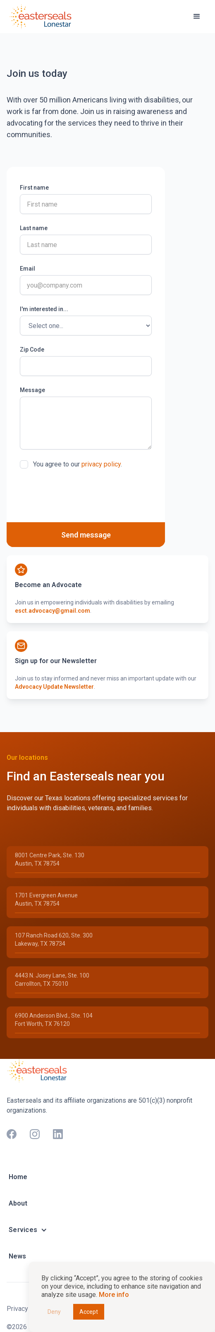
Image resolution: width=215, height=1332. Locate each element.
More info (114, 1295)
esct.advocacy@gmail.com (52, 610)
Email (27, 268)
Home (18, 1177)
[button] (197, 16)
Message (32, 390)
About (18, 1203)
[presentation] (83, 495)
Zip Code (32, 349)
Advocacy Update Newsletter (54, 686)
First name (34, 187)
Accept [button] (88, 1311)
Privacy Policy (27, 1309)
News (17, 1256)
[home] (41, 16)
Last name (34, 228)
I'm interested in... (44, 309)
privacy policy (101, 464)
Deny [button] (54, 1311)
